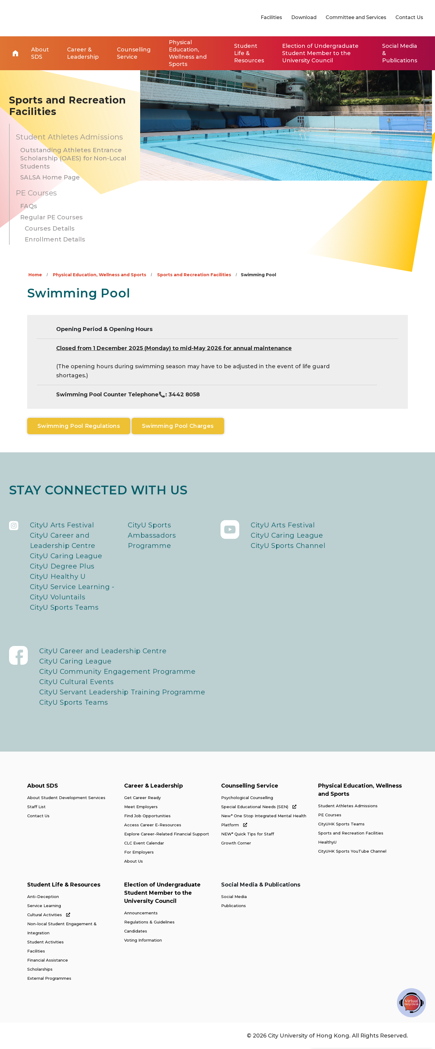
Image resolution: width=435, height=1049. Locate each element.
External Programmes (49, 978)
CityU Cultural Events (76, 682)
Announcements (141, 912)
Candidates (135, 931)
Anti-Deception (43, 896)
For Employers (139, 852)
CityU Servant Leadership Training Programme (122, 692)
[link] (379, 1001)
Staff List (36, 806)
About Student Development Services (66, 797)
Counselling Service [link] (134, 53)
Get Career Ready (142, 797)
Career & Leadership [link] (83, 53)
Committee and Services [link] (356, 17)
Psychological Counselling (247, 797)
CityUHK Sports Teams (341, 823)
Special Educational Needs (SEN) (258, 806)
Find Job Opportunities (147, 815)
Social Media (234, 896)
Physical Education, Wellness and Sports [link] (188, 53)
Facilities (36, 951)
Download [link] (304, 17)
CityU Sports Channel (288, 546)
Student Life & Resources (63, 884)
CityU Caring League (66, 556)
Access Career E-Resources (152, 824)
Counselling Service (249, 785)
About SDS (42, 785)
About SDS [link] (40, 53)
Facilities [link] (271, 17)
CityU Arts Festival (62, 525)
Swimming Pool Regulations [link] (78, 426)
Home (15, 53)
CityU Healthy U (58, 576)
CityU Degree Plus (62, 566)
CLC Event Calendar (144, 843)
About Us (133, 861)
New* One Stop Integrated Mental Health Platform (263, 820)
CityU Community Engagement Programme (117, 671)
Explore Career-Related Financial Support (166, 833)
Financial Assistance (47, 960)
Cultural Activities (48, 914)
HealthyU (327, 842)
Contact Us (38, 815)
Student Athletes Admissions (348, 805)
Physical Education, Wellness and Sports (99, 274)
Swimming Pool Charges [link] (178, 426)
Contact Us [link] (409, 17)
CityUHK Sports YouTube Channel (352, 851)
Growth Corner (236, 843)
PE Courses (329, 814)
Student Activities (45, 941)
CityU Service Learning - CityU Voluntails (72, 592)
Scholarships (40, 969)
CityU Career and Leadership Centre (62, 540)
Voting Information (143, 940)
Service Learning (44, 905)
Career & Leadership (153, 785)
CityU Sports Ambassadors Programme (152, 535)
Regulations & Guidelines (149, 922)
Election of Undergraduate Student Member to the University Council (162, 892)
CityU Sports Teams (64, 607)
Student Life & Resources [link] (249, 53)
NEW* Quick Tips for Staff (247, 833)
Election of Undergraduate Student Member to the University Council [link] (320, 53)
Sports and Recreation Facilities (194, 274)
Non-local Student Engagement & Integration (62, 928)
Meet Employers (141, 806)
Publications (233, 905)
